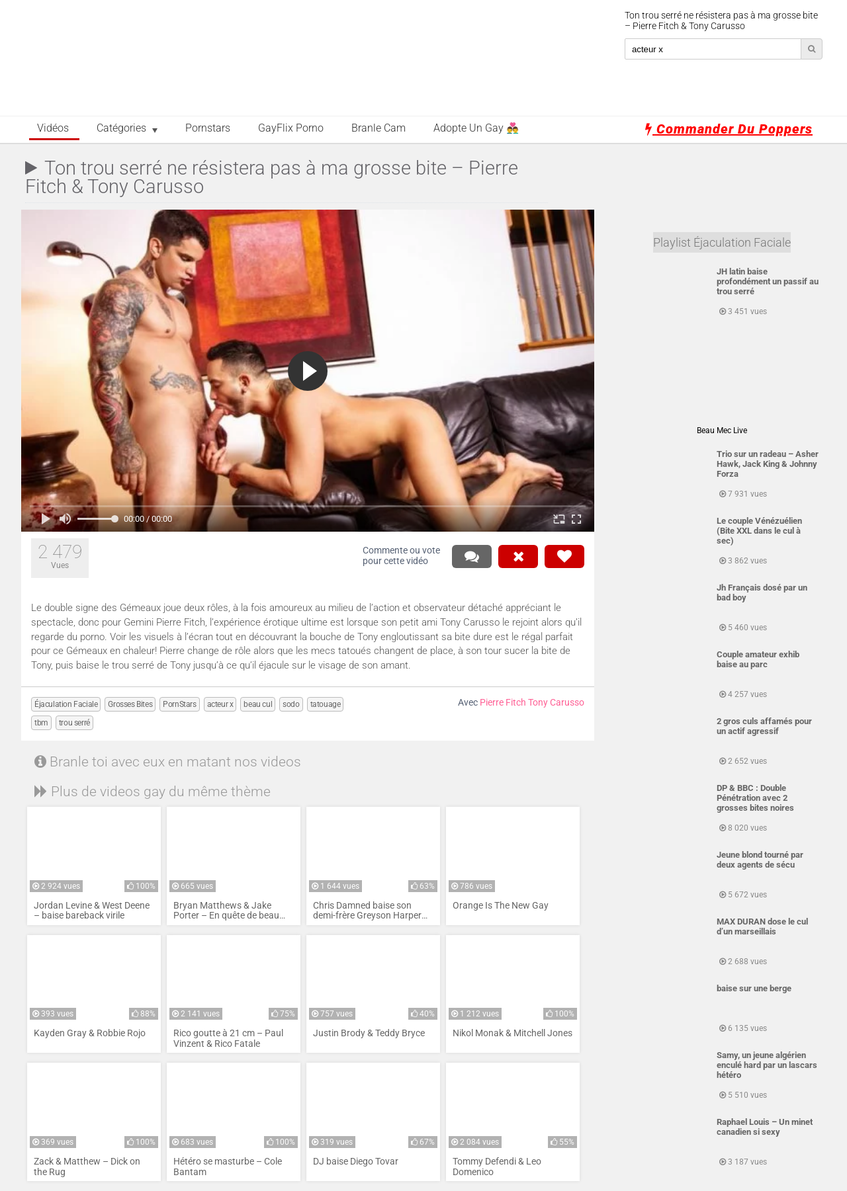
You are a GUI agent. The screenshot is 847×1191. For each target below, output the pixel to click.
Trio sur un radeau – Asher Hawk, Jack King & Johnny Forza (768, 464)
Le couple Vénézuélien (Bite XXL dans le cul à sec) (759, 531)
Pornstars (207, 128)
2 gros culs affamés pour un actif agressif (764, 726)
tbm (41, 722)
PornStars (179, 704)
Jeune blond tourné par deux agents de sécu (760, 860)
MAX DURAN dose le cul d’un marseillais (762, 926)
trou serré (74, 722)
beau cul (258, 704)
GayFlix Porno (291, 128)
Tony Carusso (556, 702)
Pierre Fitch (503, 702)
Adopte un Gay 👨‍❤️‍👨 (476, 128)
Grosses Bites (130, 704)
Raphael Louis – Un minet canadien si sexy (765, 1127)
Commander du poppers (729, 129)
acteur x (220, 704)
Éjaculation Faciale (65, 704)
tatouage (325, 704)
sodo (291, 704)
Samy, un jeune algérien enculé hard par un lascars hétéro (767, 1065)
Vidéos (53, 128)
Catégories (121, 128)
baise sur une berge (754, 988)
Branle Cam (378, 128)
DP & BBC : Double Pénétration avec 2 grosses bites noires (755, 798)
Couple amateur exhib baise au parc (758, 659)
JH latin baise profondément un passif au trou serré (768, 281)
